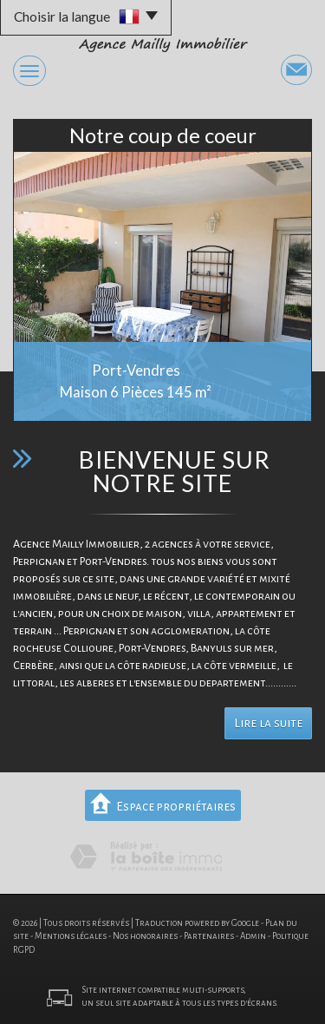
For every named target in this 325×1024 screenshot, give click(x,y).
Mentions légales (71, 936)
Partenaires (209, 936)
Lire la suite (268, 723)
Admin (253, 936)
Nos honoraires (145, 936)
